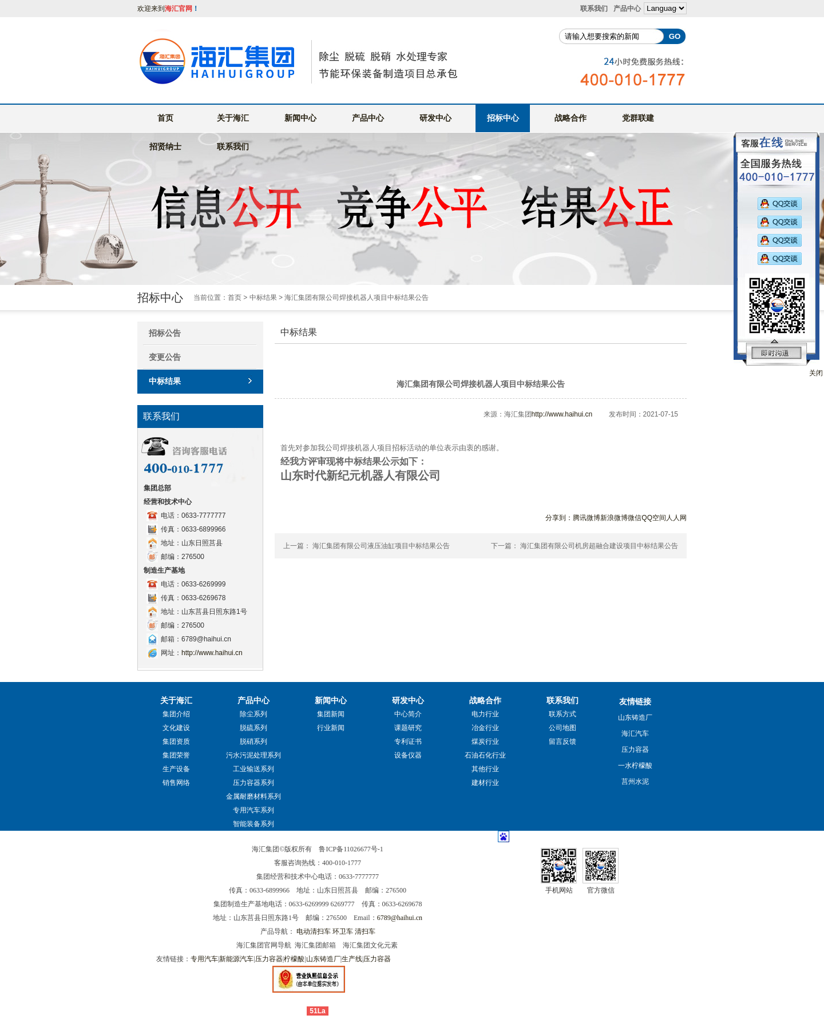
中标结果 (263, 298)
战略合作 (570, 117)
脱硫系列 (253, 728)
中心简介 (408, 714)
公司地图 (562, 728)
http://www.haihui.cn (212, 653)
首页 (165, 117)
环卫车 (342, 931)
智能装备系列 (253, 824)
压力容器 (635, 750)
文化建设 (176, 728)
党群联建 (638, 117)
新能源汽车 (236, 959)
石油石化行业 (485, 755)
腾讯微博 (586, 518)
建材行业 (485, 783)
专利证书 (408, 741)
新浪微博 (614, 518)
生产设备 (176, 769)
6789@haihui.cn (399, 918)
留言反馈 (562, 741)
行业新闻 (330, 728)
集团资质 (176, 741)
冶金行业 (485, 728)
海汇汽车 (635, 733)
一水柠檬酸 (635, 766)
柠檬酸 (294, 959)
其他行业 (485, 769)
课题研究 (408, 728)
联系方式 (562, 714)
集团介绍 (176, 714)
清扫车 (365, 931)
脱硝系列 (253, 741)
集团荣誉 (176, 755)
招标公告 (165, 333)
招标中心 (503, 117)
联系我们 (594, 9)
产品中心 (627, 9)
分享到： (559, 518)
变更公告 (165, 357)
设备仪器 (408, 755)
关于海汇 (233, 117)
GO (675, 36)
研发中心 (435, 117)
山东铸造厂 (635, 717)
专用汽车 (204, 959)
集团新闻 (330, 714)
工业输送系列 (253, 769)
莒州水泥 (635, 782)
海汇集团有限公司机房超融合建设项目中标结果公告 (599, 546)
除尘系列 (253, 714)
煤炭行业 (485, 741)
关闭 (816, 373)
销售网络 (176, 783)
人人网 (676, 518)
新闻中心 (300, 117)
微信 (634, 518)
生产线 (352, 959)
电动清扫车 (313, 931)
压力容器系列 (253, 783)
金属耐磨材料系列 (253, 796)
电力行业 (485, 714)
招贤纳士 (165, 146)
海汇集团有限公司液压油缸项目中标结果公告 (381, 546)
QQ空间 (653, 518)
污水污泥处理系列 (253, 755)
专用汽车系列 (253, 810)
